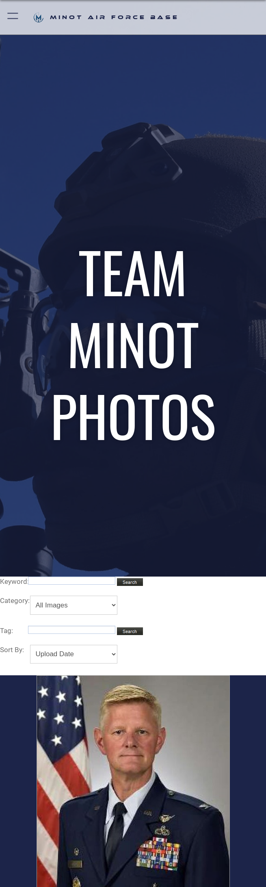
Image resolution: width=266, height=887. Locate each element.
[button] (13, 17)
